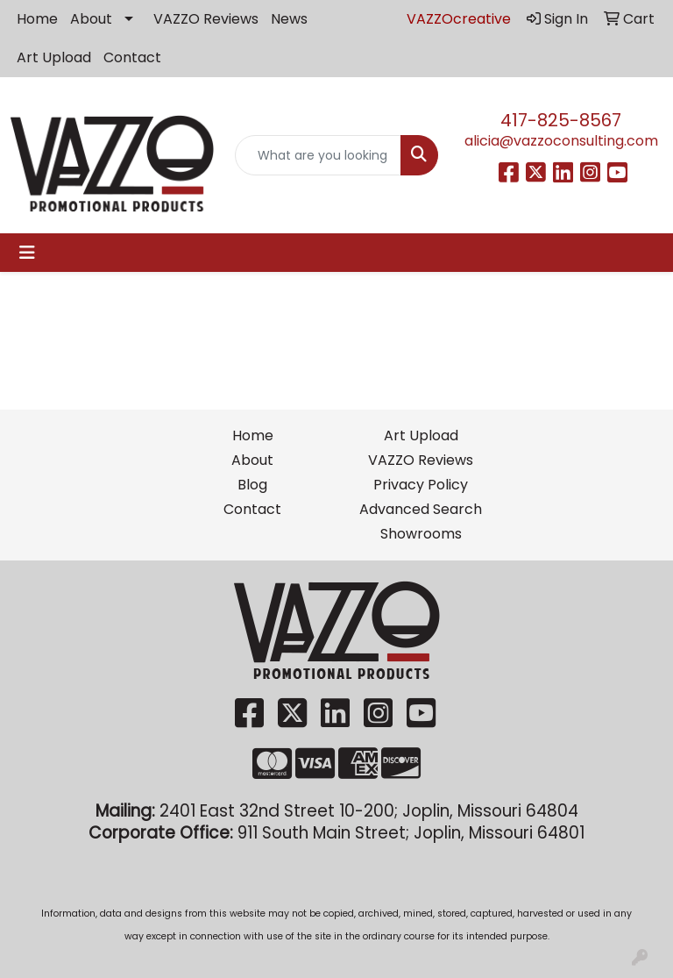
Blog (252, 485)
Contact (132, 57)
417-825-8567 (560, 120)
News (289, 19)
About (91, 19)
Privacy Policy (420, 485)
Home (37, 19)
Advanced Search (420, 509)
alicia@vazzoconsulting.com (561, 141)
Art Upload (54, 57)
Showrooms (421, 534)
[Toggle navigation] (27, 252)
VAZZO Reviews (206, 19)
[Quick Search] (318, 155)
